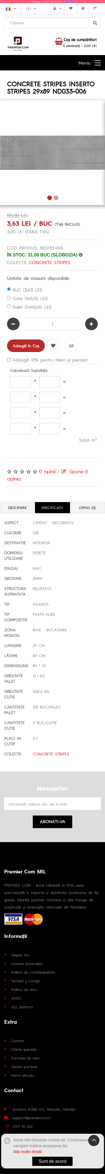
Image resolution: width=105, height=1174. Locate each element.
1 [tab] (49, 198)
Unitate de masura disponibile (38, 278)
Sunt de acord (53, 1161)
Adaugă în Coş (26, 345)
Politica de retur (24, 989)
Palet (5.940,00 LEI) (29, 307)
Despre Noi (20, 954)
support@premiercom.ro (32, 1117)
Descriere (17, 507)
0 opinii (47, 471)
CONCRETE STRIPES (49, 262)
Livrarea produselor (27, 963)
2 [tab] (56, 198)
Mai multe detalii (27, 1151)
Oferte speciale (23, 1049)
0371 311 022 (23, 1126)
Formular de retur (25, 1058)
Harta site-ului (22, 1075)
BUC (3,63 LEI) (24, 290)
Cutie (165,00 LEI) (27, 298)
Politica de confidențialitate (33, 972)
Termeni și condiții (25, 980)
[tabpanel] (52, 152)
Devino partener (24, 1066)
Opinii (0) (87, 507)
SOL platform (22, 1006)
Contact (17, 1040)
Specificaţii (52, 507)
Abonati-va (52, 821)
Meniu (84, 63)
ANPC (16, 998)
